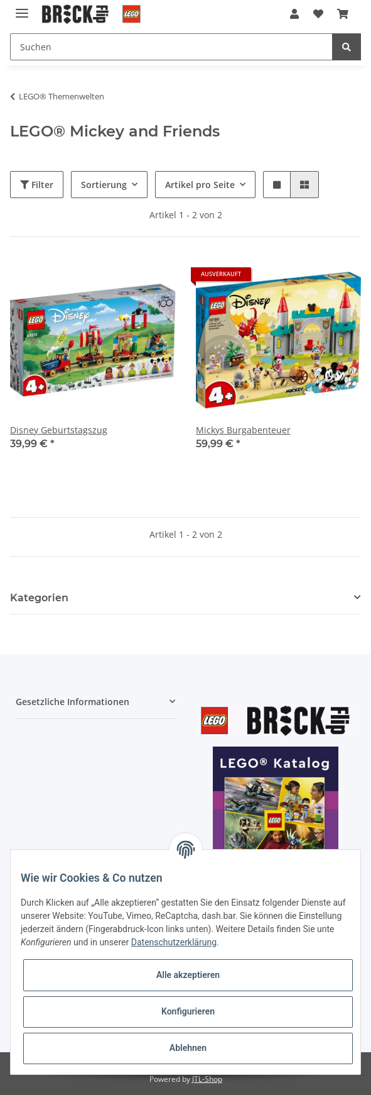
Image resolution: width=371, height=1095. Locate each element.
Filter (36, 185)
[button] (294, 13)
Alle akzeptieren (188, 975)
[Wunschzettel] (318, 13)
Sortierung (104, 185)
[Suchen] (171, 46)
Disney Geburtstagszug (58, 430)
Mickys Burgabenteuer (243, 430)
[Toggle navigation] (22, 8)
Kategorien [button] (39, 598)
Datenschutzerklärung (174, 942)
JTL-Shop (207, 1079)
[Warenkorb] (342, 13)
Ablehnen (188, 1048)
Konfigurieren (188, 1011)
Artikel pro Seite (200, 185)
